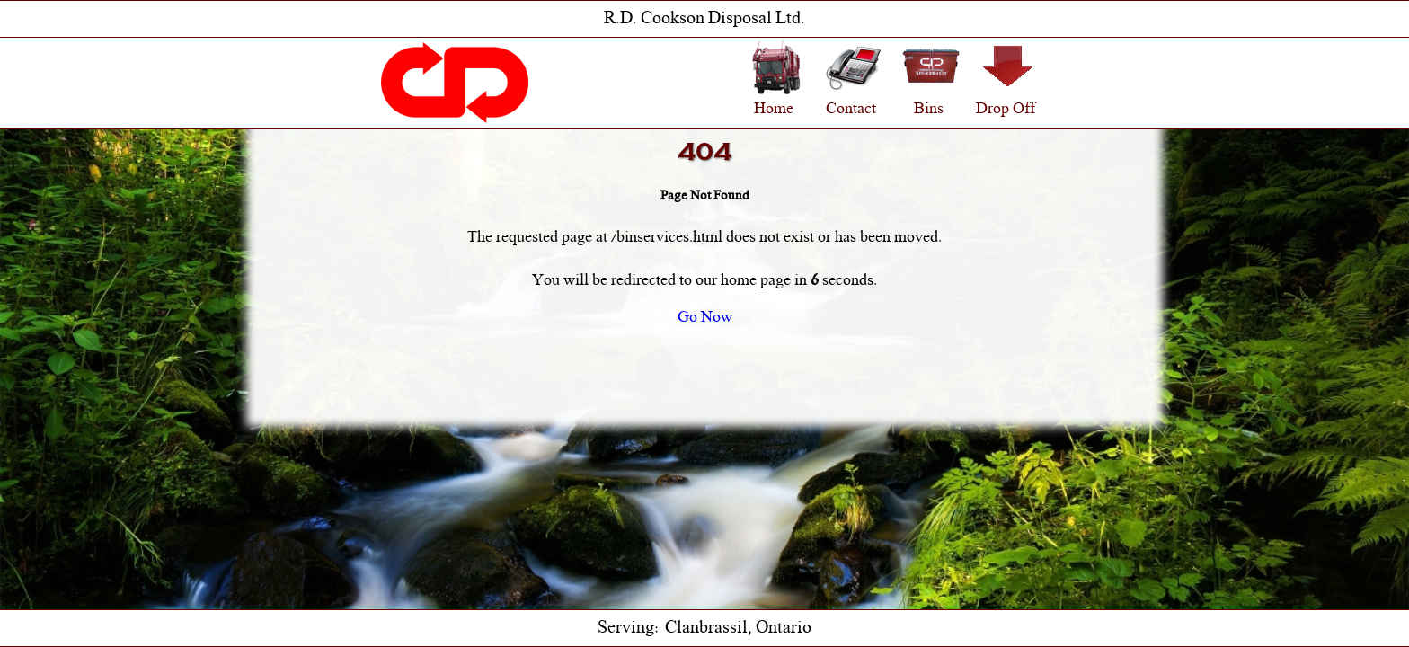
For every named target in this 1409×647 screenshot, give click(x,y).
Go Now (705, 318)
